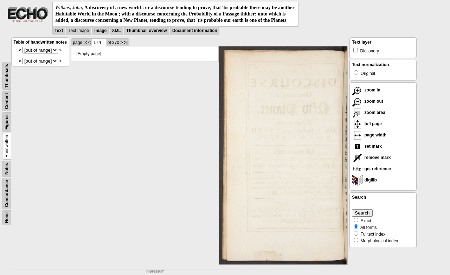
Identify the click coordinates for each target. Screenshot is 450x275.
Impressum (155, 271)
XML (116, 30)
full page (367, 123)
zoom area (368, 112)
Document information (194, 30)
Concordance (6, 193)
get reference (371, 168)
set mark (367, 146)
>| (126, 42)
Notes (6, 168)
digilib (364, 180)
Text (58, 30)
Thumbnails (6, 75)
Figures (6, 121)
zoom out (367, 101)
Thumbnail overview (146, 30)
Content (6, 101)
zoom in (366, 90)
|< (85, 42)
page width (369, 135)
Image (101, 30)
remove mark (371, 157)
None (6, 217)
